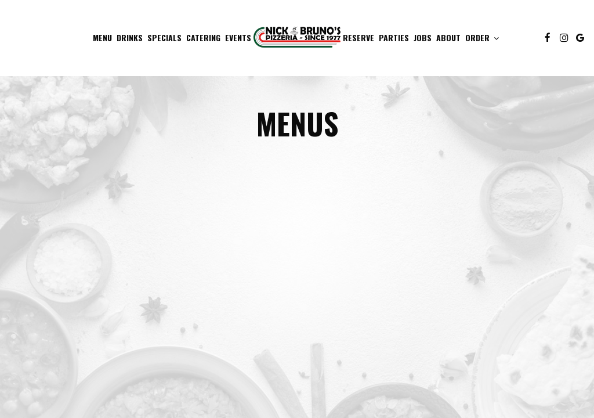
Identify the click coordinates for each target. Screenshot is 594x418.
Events (238, 38)
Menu (102, 38)
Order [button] (482, 38)
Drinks (130, 38)
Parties (394, 38)
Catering (203, 38)
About (448, 38)
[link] (297, 36)
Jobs (423, 38)
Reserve (358, 38)
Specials (164, 38)
